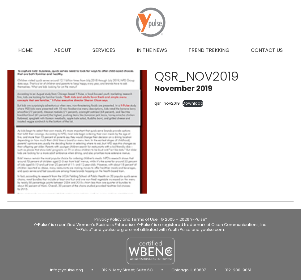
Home (25, 50)
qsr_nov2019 (167, 103)
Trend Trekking (209, 50)
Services (103, 50)
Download (193, 103)
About (62, 50)
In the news (152, 50)
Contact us (267, 50)
